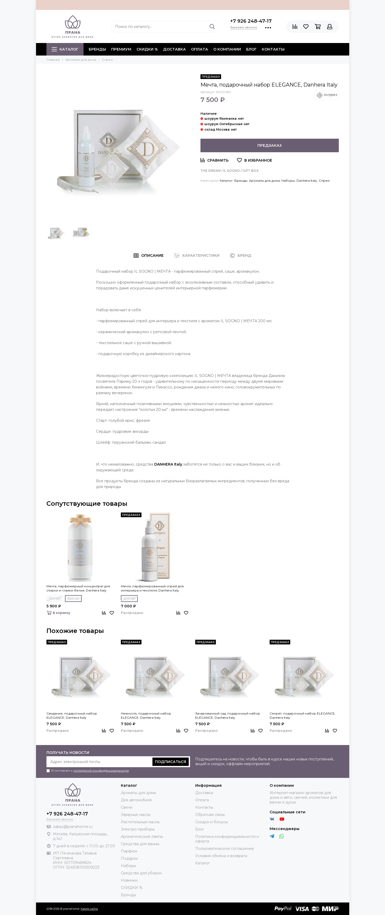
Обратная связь (210, 814)
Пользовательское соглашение (224, 848)
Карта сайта (89, 909)
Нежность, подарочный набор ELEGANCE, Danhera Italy (146, 715)
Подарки (129, 858)
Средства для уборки (141, 873)
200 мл (129, 598)
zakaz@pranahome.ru (73, 826)
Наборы (288, 180)
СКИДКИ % (147, 49)
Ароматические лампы (142, 836)
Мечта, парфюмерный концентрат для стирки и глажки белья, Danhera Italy (78, 588)
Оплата (199, 49)
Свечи (126, 807)
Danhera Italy (307, 180)
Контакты (273, 49)
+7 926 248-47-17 (251, 21)
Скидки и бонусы (211, 822)
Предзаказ (269, 145)
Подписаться (170, 761)
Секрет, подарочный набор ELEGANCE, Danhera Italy (302, 715)
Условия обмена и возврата (221, 855)
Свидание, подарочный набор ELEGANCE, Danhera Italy (71, 715)
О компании (227, 49)
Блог (251, 49)
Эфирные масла (135, 814)
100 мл (54, 598)
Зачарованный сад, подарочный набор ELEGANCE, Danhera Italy (227, 715)
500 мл (73, 598)
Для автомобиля (136, 800)
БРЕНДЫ (97, 49)
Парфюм (129, 851)
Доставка (174, 49)
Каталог (65, 49)
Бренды (240, 180)
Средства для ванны (140, 843)
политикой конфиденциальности (101, 770)
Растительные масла (140, 822)
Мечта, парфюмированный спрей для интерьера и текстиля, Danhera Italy (152, 588)
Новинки (129, 880)
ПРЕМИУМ (121, 49)
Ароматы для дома (264, 180)
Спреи (324, 180)
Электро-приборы (138, 829)
